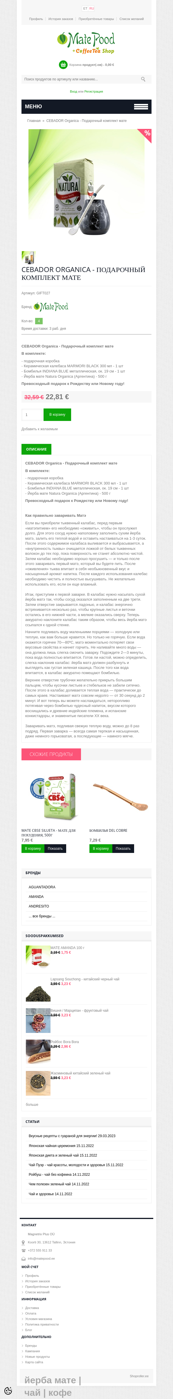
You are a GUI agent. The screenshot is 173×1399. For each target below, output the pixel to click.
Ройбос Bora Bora (65, 1042)
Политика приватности (42, 1324)
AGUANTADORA (42, 887)
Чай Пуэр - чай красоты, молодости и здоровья (76, 1165)
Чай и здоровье (50, 1194)
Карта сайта (34, 1362)
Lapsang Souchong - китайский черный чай (85, 979)
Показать (55, 849)
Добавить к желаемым (39, 429)
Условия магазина (38, 1319)
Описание (36, 449)
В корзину (57, 415)
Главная (34, 121)
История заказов (60, 19)
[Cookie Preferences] (8, 1391)
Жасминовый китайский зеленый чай (80, 1073)
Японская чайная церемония (61, 1146)
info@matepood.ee (41, 1258)
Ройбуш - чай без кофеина (59, 1175)
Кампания (32, 1351)
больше (32, 1105)
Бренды (31, 1345)
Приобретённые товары (96, 19)
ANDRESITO (39, 906)
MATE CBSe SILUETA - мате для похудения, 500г (48, 833)
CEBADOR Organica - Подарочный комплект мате (86, 121)
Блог (28, 1330)
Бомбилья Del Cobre (108, 830)
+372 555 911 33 (40, 1250)
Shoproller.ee (139, 1376)
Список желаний (132, 19)
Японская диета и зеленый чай (63, 1155)
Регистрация (93, 91)
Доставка (32, 1308)
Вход (73, 91)
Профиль (36, 19)
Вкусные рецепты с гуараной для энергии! (72, 1136)
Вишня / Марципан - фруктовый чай (79, 1011)
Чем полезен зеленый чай (59, 1184)
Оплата (30, 1313)
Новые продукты (37, 1356)
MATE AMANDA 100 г (67, 948)
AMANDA (36, 897)
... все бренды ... (42, 916)
